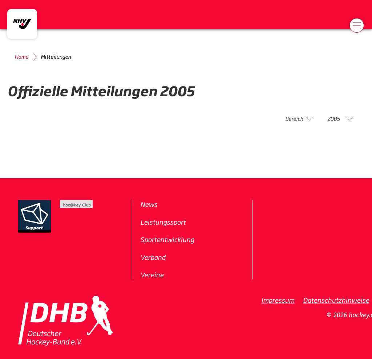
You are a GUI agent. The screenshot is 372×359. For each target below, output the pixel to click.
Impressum (277, 300)
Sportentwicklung (167, 239)
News (148, 204)
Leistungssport (163, 222)
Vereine (151, 274)
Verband (152, 257)
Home (21, 56)
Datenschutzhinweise (336, 300)
